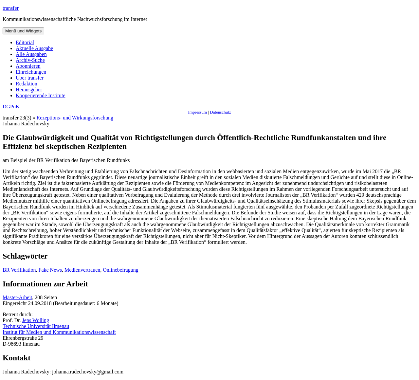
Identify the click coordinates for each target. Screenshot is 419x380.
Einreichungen (31, 72)
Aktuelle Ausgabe (34, 48)
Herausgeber (29, 89)
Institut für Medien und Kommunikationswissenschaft (59, 332)
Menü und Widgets (23, 30)
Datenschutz (220, 112)
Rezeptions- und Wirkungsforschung (75, 117)
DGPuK (11, 106)
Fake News (50, 270)
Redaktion (26, 83)
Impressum (197, 112)
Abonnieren (28, 66)
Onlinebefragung (120, 270)
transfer (11, 8)
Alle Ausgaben (31, 54)
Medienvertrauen (82, 270)
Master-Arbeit (17, 297)
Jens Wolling (35, 320)
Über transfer (30, 78)
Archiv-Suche (30, 60)
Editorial (25, 42)
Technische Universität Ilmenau (36, 326)
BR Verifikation (19, 270)
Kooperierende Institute (40, 95)
